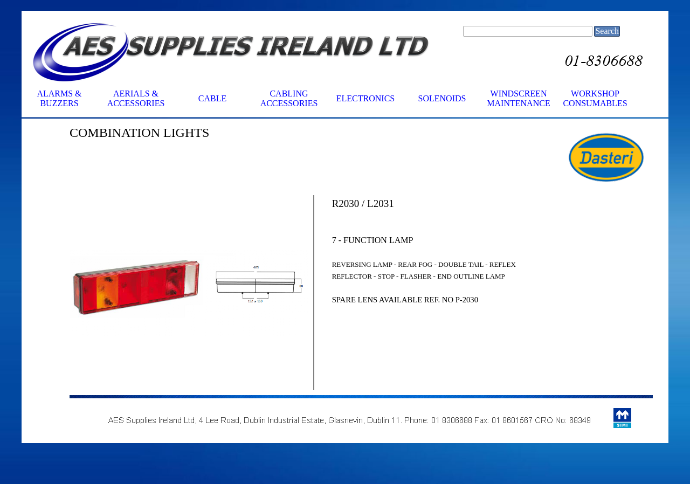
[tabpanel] (189, 133)
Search (607, 31)
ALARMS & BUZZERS (59, 98)
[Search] (527, 31)
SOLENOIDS (442, 98)
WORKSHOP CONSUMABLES (595, 98)
